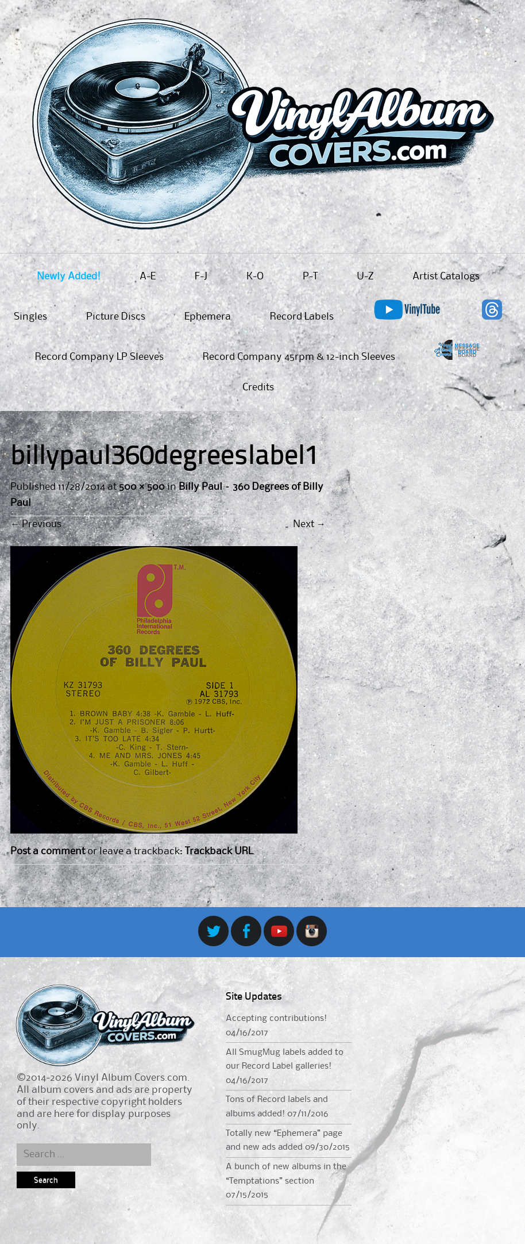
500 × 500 (141, 487)
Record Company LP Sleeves (99, 357)
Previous (35, 524)
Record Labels (302, 316)
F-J (201, 276)
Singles (30, 316)
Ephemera (207, 316)
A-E (148, 276)
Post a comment (47, 851)
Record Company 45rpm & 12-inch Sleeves (299, 357)
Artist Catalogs (446, 276)
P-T (310, 276)
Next (309, 524)
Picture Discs (115, 316)
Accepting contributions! (276, 1019)
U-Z (365, 276)
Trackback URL (219, 851)
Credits (258, 387)
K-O (255, 276)
